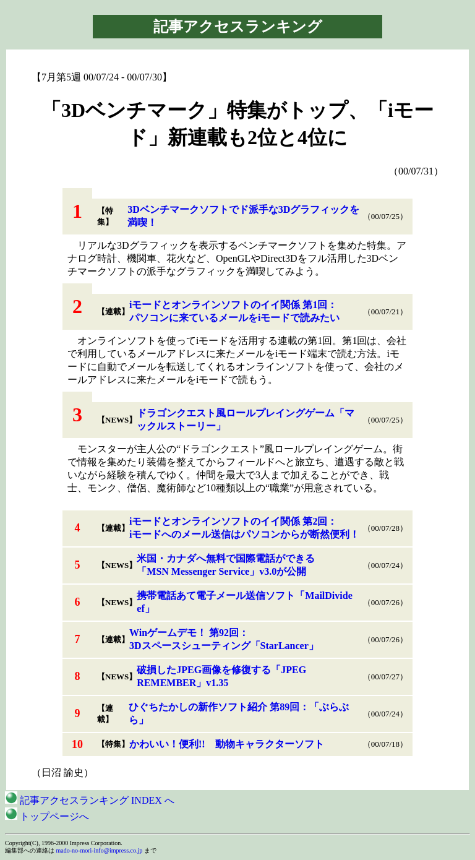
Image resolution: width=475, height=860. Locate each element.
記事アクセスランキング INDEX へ (89, 800)
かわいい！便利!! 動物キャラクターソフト (226, 744)
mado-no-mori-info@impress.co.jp (99, 850)
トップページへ (47, 816)
